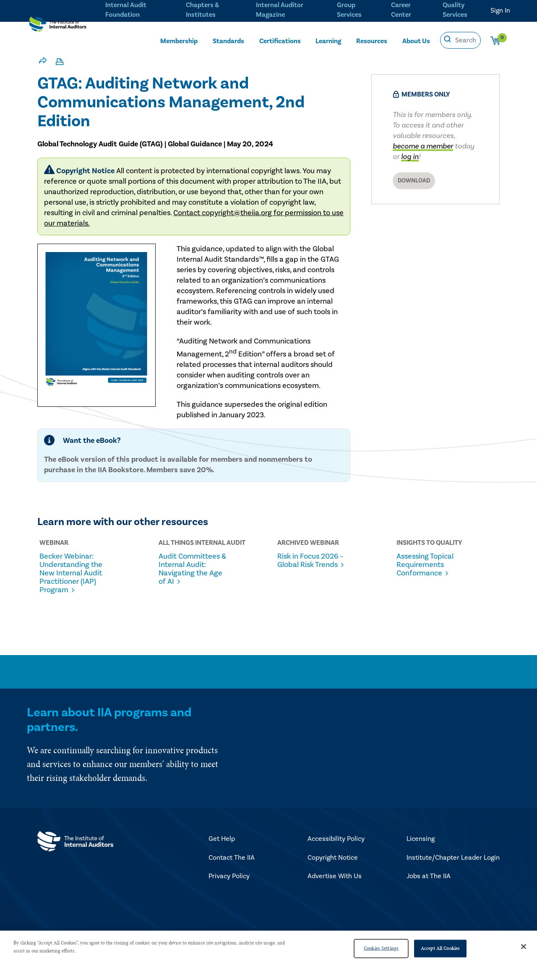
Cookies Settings (381, 948)
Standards (228, 40)
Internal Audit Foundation (125, 8)
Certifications (280, 40)
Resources (371, 40)
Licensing (421, 839)
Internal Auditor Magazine (278, 8)
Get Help (222, 839)
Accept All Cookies (440, 948)
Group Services (347, 8)
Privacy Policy (229, 876)
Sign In (500, 10)
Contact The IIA (232, 858)
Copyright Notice (333, 858)
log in (410, 156)
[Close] (523, 946)
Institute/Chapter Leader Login (453, 858)
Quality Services (455, 8)
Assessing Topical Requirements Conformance (428, 565)
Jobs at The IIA (429, 876)
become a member (423, 146)
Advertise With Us (335, 876)
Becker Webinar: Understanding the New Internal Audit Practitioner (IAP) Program (72, 573)
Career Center (400, 8)
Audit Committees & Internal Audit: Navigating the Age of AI (193, 569)
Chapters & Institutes (202, 8)
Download (414, 181)
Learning (328, 40)
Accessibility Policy (336, 839)
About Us (416, 40)
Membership (179, 40)
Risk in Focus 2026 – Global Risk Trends (311, 565)
